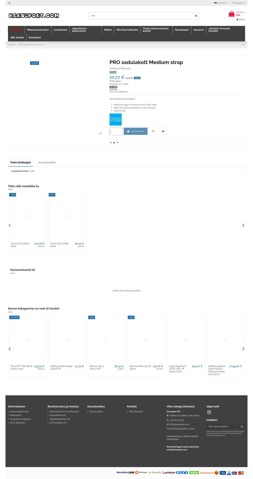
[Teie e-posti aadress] (222, 426)
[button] (16, 30)
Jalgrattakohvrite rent (60, 419)
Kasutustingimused (19, 411)
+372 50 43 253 (177, 420)
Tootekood (115, 68)
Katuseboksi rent (58, 415)
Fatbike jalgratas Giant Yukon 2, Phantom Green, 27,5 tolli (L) (216, 370)
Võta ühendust (136, 411)
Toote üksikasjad (20, 162)
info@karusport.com (179, 424)
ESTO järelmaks (17, 423)
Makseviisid (15, 415)
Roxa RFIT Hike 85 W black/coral (21, 367)
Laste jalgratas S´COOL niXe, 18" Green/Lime (177, 369)
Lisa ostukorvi (135, 131)
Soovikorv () (238, 3)
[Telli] (242, 426)
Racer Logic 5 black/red (97, 367)
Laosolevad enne (19, 171)
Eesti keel (221, 3)
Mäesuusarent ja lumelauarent (64, 411)
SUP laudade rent (58, 423)
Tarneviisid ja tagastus (20, 419)
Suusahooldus (96, 411)
